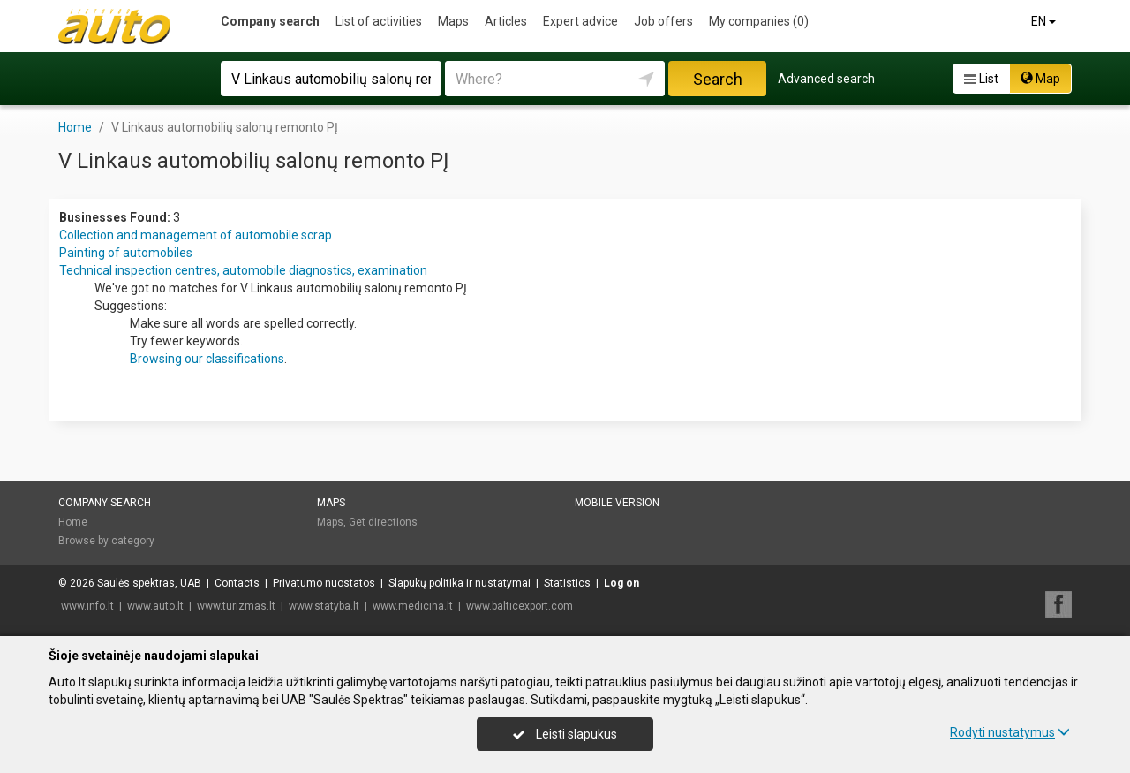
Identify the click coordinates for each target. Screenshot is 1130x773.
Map (1040, 79)
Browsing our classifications (207, 359)
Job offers (663, 21)
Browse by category (106, 540)
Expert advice (580, 21)
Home (72, 522)
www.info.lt (87, 606)
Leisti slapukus (565, 734)
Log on (621, 583)
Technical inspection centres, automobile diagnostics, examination (243, 270)
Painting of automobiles (125, 253)
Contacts (237, 583)
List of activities (378, 21)
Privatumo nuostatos (324, 583)
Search (717, 79)
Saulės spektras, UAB (149, 583)
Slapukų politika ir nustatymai (459, 583)
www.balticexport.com (519, 606)
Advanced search (826, 79)
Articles (506, 21)
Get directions (383, 522)
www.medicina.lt (413, 606)
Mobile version (617, 502)
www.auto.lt (155, 606)
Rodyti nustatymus (1010, 732)
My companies (759, 21)
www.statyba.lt (324, 606)
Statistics (567, 583)
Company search (270, 21)
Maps (453, 21)
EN (1044, 21)
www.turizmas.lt (236, 606)
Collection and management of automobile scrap (195, 235)
